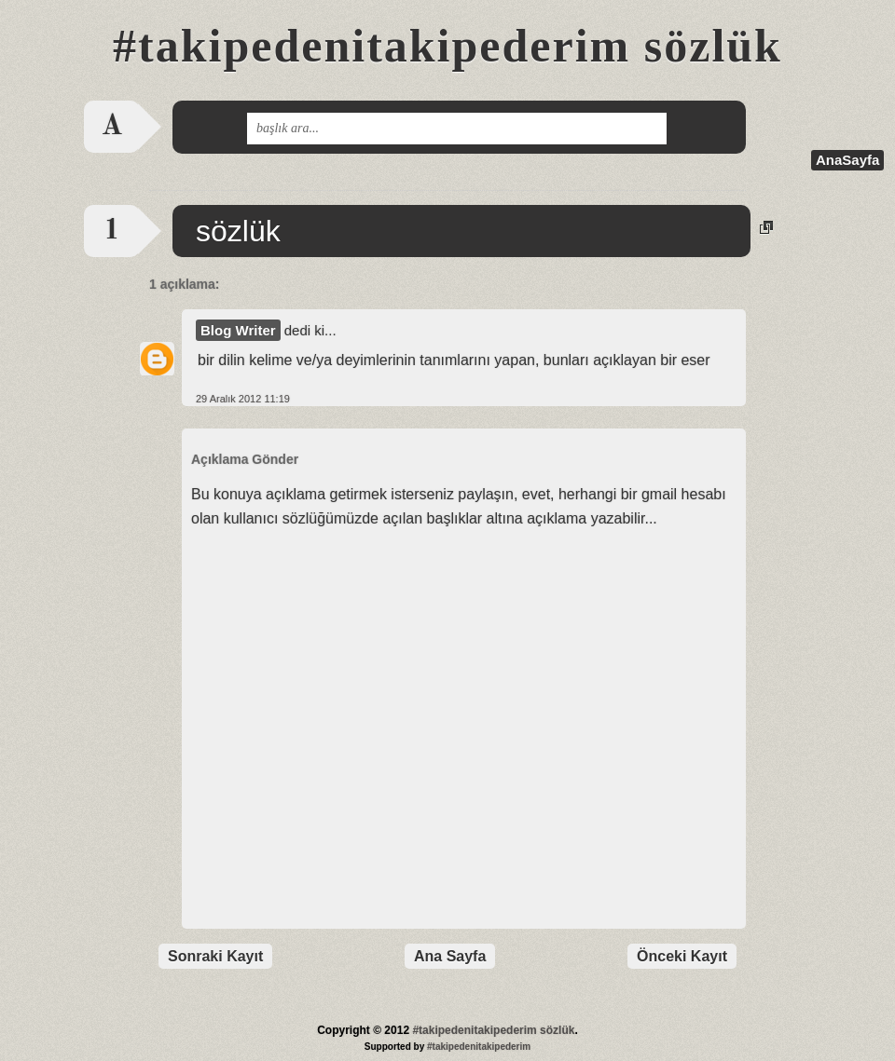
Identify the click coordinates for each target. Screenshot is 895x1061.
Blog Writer (238, 330)
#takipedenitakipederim (478, 1046)
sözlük (238, 231)
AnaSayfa (847, 160)
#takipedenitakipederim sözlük (447, 46)
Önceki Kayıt (682, 956)
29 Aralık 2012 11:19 (243, 398)
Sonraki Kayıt (215, 956)
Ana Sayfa (450, 956)
